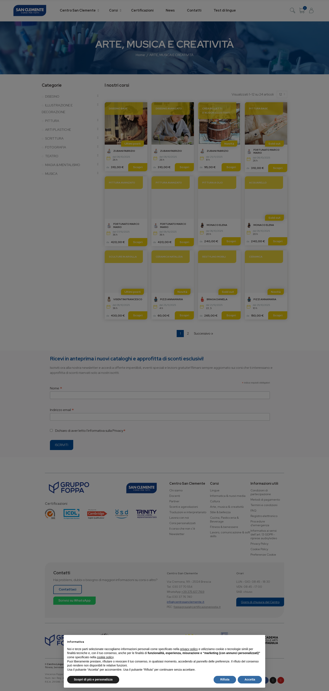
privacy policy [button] (189, 649)
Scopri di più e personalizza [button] (93, 679)
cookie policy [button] (105, 657)
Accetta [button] (249, 679)
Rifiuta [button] (225, 679)
